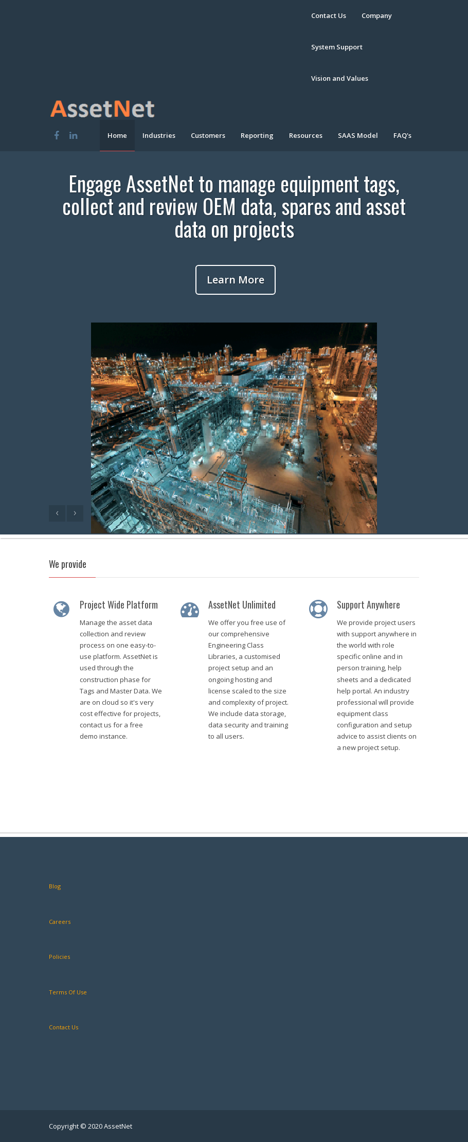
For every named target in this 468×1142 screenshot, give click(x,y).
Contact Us (328, 15)
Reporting (257, 135)
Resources (305, 135)
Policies (59, 956)
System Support (337, 46)
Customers (208, 135)
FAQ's (402, 135)
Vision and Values (339, 78)
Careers (59, 921)
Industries (158, 135)
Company (377, 15)
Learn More (235, 280)
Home (117, 135)
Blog (55, 886)
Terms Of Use (68, 992)
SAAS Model (358, 135)
